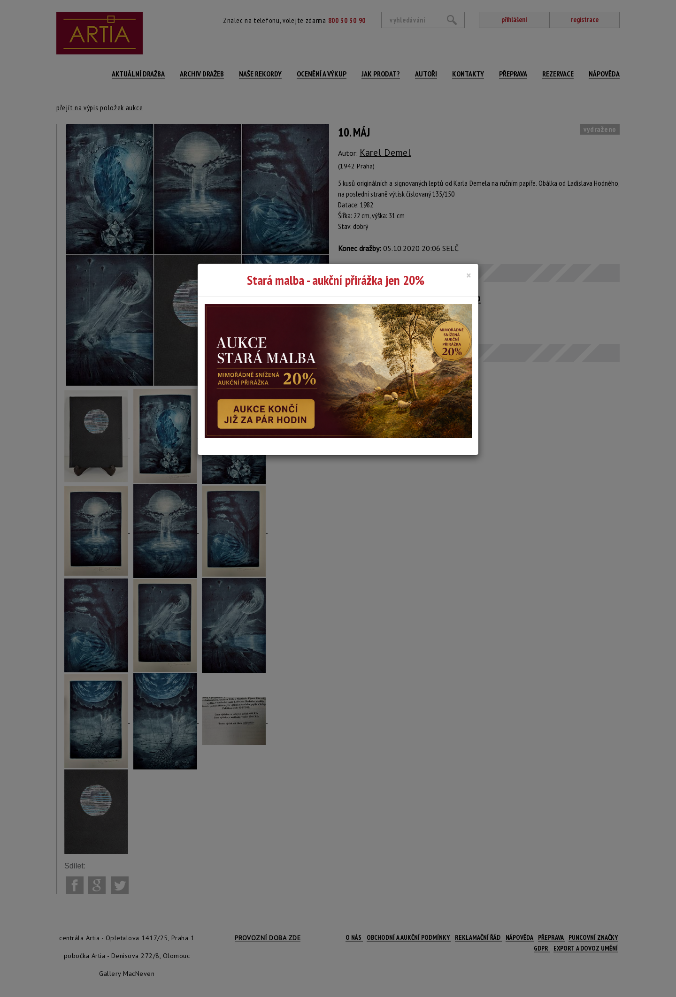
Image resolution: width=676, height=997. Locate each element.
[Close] (468, 275)
